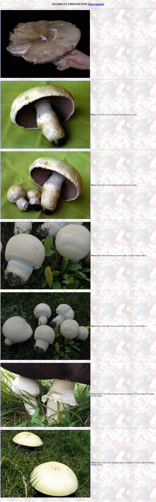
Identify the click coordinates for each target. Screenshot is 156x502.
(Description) (96, 4)
